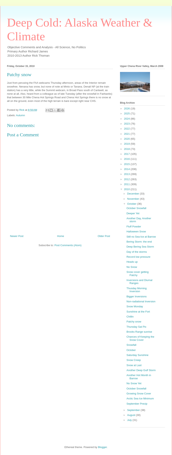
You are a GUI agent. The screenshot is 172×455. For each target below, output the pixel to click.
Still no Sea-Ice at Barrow (141, 236)
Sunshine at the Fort (138, 311)
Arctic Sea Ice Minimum (140, 398)
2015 (127, 164)
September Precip (136, 403)
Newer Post (16, 236)
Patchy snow (133, 321)
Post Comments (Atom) (67, 245)
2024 (127, 118)
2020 (127, 138)
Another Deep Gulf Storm (141, 370)
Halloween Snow (136, 231)
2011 (127, 184)
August (131, 415)
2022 (127, 128)
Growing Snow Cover (138, 393)
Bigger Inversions (136, 296)
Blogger (102, 447)
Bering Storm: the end (139, 241)
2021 (127, 133)
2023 (127, 123)
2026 (127, 108)
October (132, 203)
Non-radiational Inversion (140, 301)
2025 (127, 113)
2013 (127, 174)
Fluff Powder (133, 226)
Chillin (129, 316)
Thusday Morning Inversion (136, 290)
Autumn (20, 115)
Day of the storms (136, 251)
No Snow (131, 266)
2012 (127, 179)
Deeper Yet (132, 213)
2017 (127, 153)
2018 (127, 148)
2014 (127, 169)
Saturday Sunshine (137, 355)
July (130, 420)
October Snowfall (136, 208)
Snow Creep (133, 360)
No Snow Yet (133, 383)
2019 (127, 143)
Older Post (104, 236)
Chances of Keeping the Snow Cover (140, 338)
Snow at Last (133, 365)
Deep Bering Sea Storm (140, 246)
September (134, 410)
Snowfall (131, 344)
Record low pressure (138, 256)
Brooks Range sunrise (139, 331)
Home (60, 236)
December (133, 193)
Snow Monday (134, 306)
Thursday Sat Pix (136, 326)
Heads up (132, 261)
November (133, 198)
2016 (127, 158)
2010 (127, 189)
